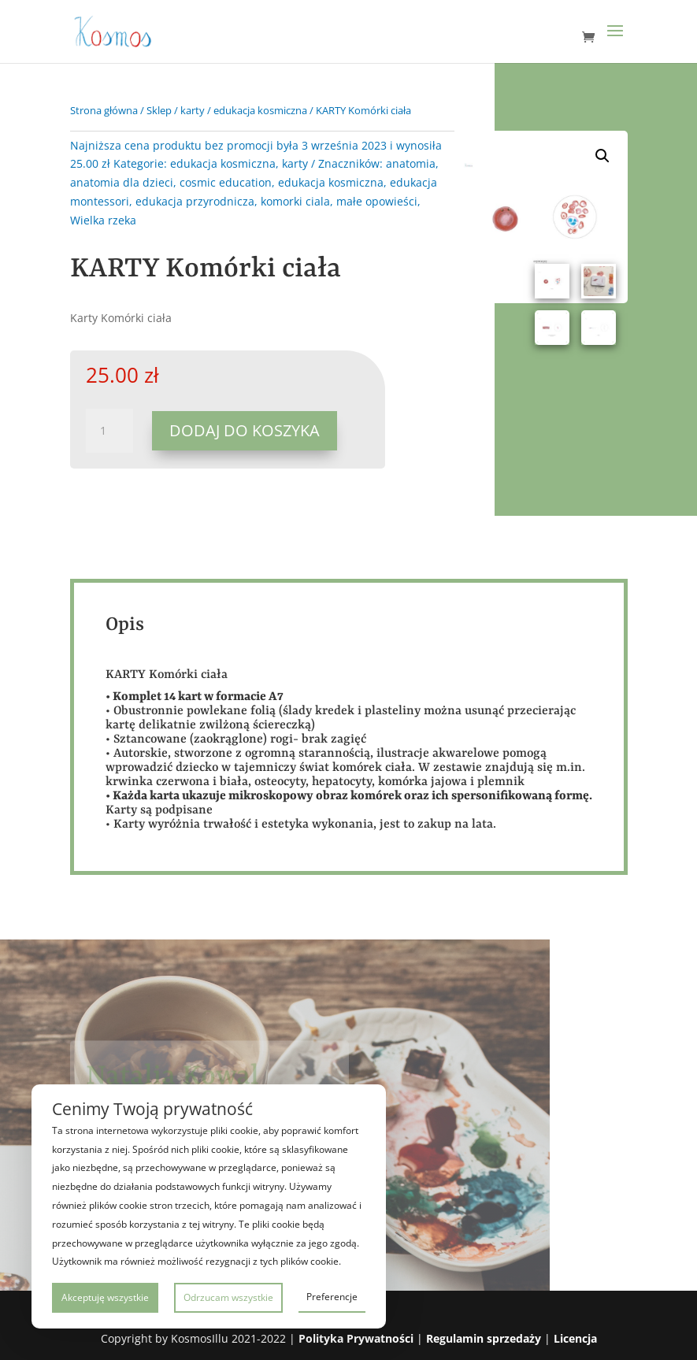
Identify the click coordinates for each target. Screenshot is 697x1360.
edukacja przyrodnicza (194, 201)
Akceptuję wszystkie (105, 1297)
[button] (602, 156)
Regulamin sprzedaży (483, 1338)
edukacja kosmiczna (260, 110)
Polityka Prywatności (355, 1338)
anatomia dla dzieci (121, 182)
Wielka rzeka (103, 220)
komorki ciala (295, 201)
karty (192, 110)
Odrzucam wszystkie (228, 1297)
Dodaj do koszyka (244, 430)
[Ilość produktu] (109, 431)
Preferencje (332, 1296)
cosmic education (226, 182)
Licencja (575, 1338)
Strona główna (104, 110)
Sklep (159, 110)
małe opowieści (376, 201)
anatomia (411, 163)
